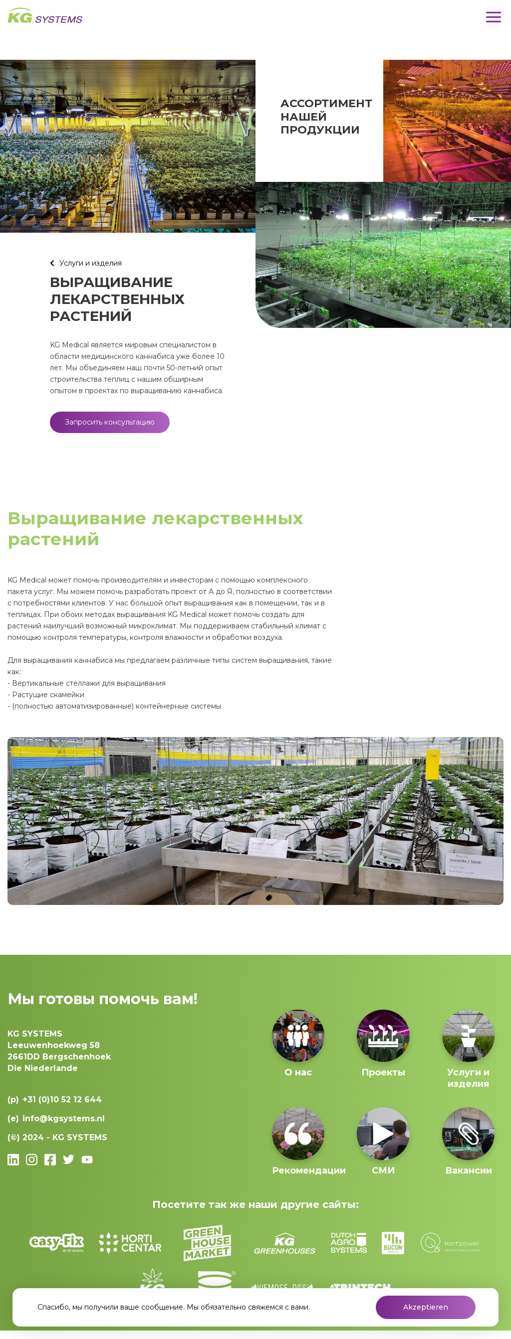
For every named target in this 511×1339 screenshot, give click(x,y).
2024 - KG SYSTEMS (64, 1137)
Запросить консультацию (110, 422)
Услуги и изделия (90, 263)
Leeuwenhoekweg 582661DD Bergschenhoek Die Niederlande (59, 1051)
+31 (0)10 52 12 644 (62, 1099)
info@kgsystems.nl (63, 1118)
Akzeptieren (425, 1307)
